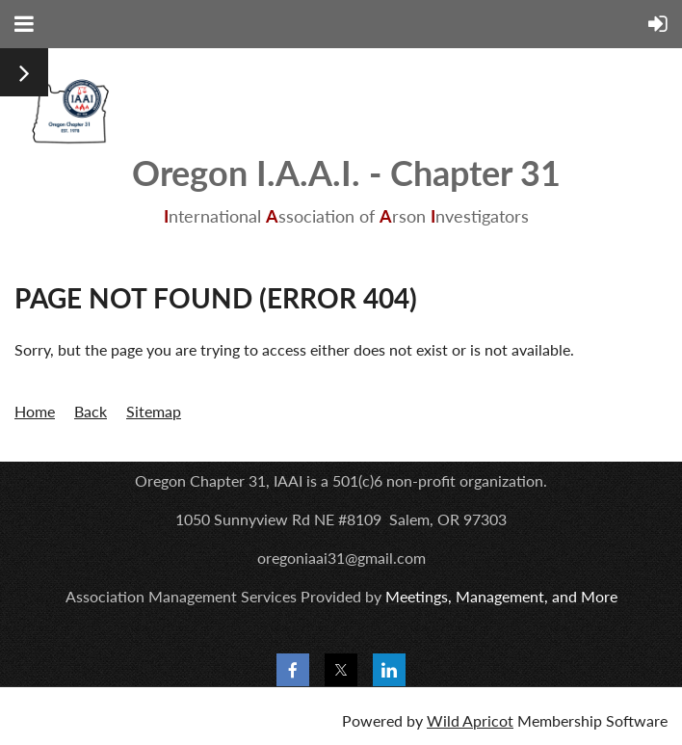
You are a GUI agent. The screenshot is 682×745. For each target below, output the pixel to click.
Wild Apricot (470, 720)
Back (90, 411)
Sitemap (153, 411)
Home (34, 411)
